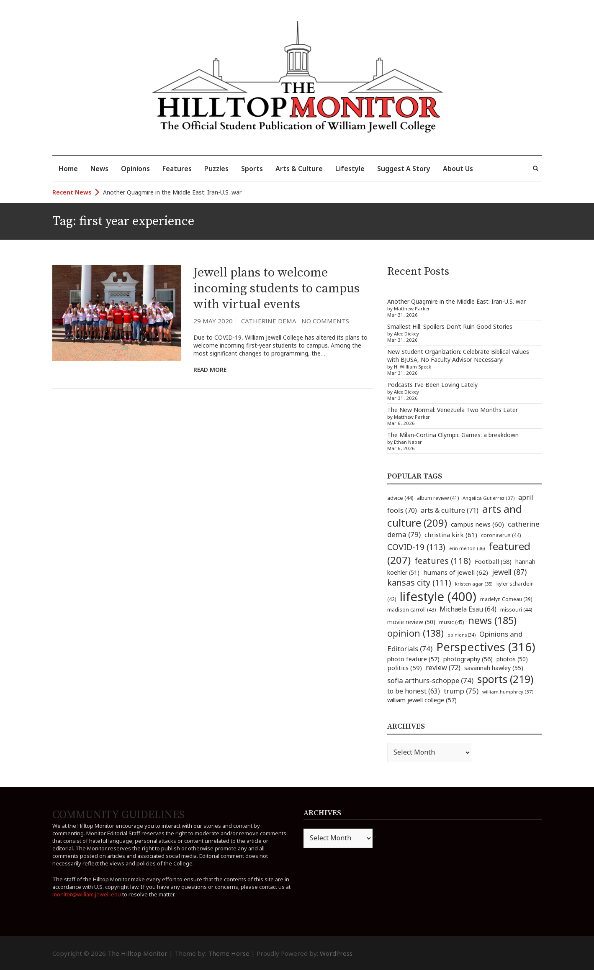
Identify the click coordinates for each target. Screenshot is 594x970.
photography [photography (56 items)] (468, 659)
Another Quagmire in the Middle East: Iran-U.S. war (172, 192)
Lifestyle (350, 168)
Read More (209, 370)
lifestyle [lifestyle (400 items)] (438, 596)
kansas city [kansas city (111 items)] (419, 582)
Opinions (135, 168)
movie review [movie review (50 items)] (411, 622)
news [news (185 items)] (492, 620)
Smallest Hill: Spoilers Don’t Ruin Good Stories (449, 326)
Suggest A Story (403, 168)
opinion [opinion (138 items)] (415, 633)
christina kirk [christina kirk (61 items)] (450, 534)
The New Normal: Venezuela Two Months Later (452, 410)
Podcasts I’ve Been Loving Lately (432, 385)
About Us (458, 168)
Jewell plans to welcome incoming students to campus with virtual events (276, 288)
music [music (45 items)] (451, 622)
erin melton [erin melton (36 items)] (467, 548)
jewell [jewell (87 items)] (509, 572)
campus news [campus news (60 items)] (477, 524)
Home (68, 168)
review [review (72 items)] (443, 667)
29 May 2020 (213, 321)
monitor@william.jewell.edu (86, 894)
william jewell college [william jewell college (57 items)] (422, 700)
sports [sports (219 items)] (505, 679)
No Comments (325, 321)
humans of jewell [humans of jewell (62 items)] (455, 572)
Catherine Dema (268, 321)
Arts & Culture (299, 168)
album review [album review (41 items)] (438, 498)
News (99, 168)
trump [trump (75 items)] (461, 691)
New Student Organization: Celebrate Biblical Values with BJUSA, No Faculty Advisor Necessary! (458, 355)
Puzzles (216, 168)
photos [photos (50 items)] (512, 659)
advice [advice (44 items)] (400, 498)
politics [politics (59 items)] (404, 667)
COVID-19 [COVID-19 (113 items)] (416, 547)
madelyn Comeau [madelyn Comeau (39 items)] (506, 599)
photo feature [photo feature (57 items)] (413, 659)
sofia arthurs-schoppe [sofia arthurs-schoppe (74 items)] (430, 680)
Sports (252, 168)
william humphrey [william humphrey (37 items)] (507, 691)
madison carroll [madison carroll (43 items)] (411, 609)
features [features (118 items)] (442, 560)
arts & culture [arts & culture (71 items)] (449, 510)
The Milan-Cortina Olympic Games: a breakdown (453, 435)
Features (177, 168)
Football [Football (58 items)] (493, 561)
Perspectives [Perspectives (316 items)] (485, 647)
